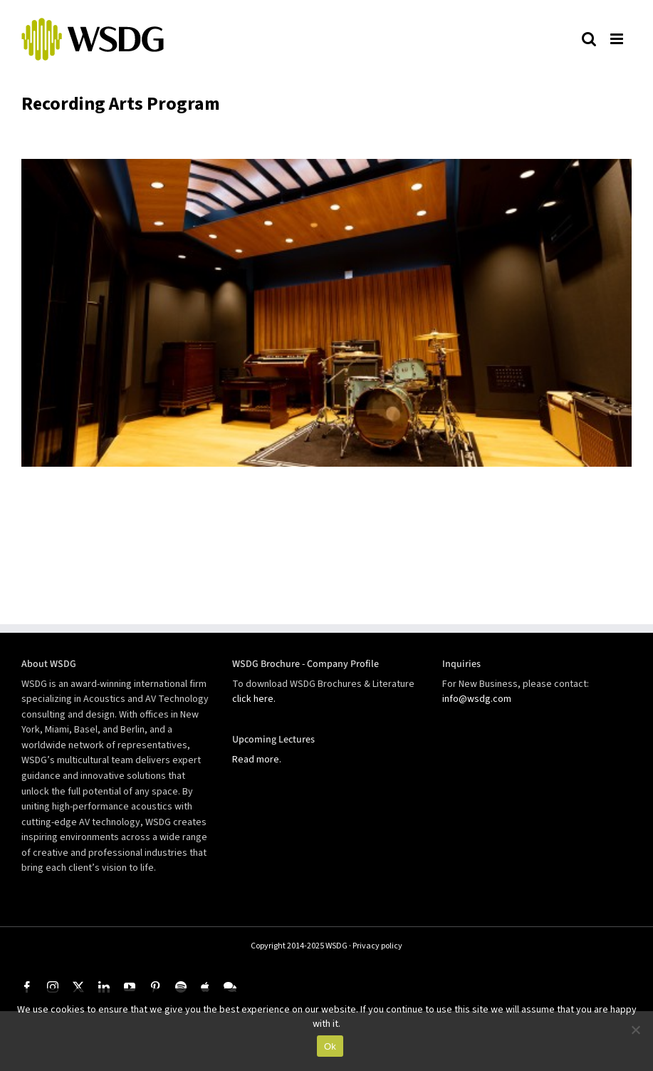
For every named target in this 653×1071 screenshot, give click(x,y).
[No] (635, 1030)
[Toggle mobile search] (589, 38)
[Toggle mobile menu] (617, 38)
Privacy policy (377, 946)
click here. (254, 699)
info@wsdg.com (476, 699)
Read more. (256, 759)
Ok (330, 1046)
